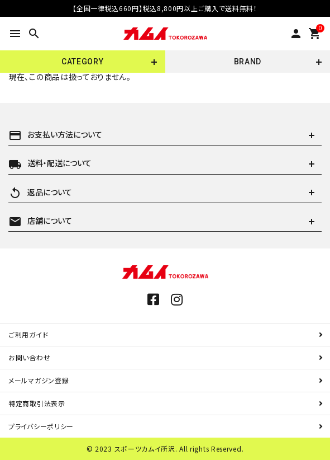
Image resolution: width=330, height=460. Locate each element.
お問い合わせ (29, 357)
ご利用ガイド (28, 334)
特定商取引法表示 (36, 403)
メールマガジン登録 (38, 380)
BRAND (248, 61)
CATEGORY (82, 61)
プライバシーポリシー (41, 426)
